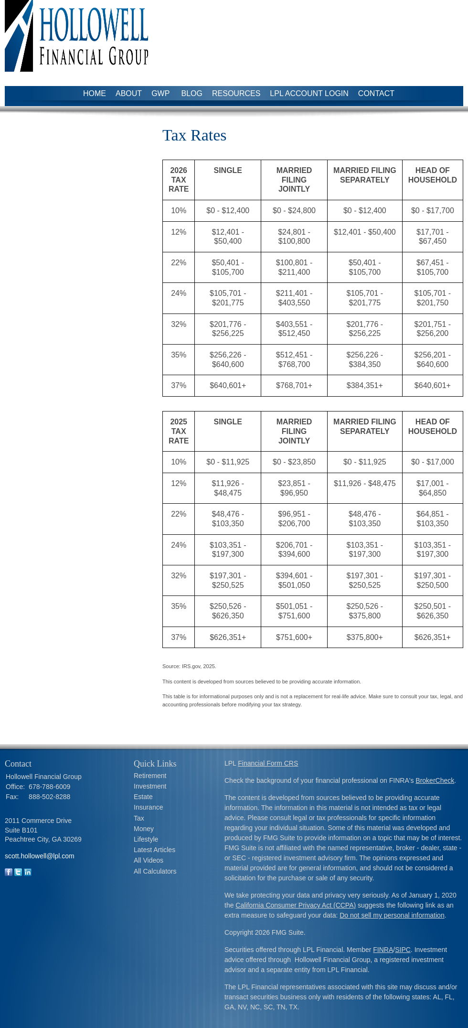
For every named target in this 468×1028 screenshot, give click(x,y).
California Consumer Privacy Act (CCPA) (295, 905)
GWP (161, 93)
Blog (191, 93)
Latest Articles (154, 850)
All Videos (148, 860)
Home (94, 93)
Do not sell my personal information (392, 915)
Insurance (148, 807)
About (129, 93)
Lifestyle (146, 839)
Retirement (150, 775)
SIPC (403, 949)
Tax (139, 818)
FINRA (383, 949)
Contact (376, 93)
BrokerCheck (434, 780)
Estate (143, 797)
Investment (150, 786)
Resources (236, 93)
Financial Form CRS (268, 763)
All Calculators (155, 871)
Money (144, 829)
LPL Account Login (309, 93)
